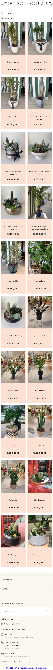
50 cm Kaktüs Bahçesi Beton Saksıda (40, 118)
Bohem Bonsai (13, 445)
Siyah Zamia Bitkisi (39, 336)
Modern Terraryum (39, 555)
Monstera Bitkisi (39, 281)
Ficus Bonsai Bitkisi (40, 62)
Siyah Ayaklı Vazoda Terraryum (13, 336)
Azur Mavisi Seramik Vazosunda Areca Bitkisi (39, 227)
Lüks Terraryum (39, 500)
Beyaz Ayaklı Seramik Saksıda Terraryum (39, 172)
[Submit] (46, 611)
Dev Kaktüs (40, 445)
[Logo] (22, 3)
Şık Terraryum (13, 555)
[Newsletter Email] (26, 611)
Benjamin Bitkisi (13, 281)
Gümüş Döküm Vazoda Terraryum (13, 172)
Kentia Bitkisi (39, 390)
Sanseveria (13, 500)
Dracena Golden (13, 62)
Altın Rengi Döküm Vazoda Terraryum (13, 227)
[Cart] (50, 3)
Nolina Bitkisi (13, 117)
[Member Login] (46, 3)
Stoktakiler (8, 13)
